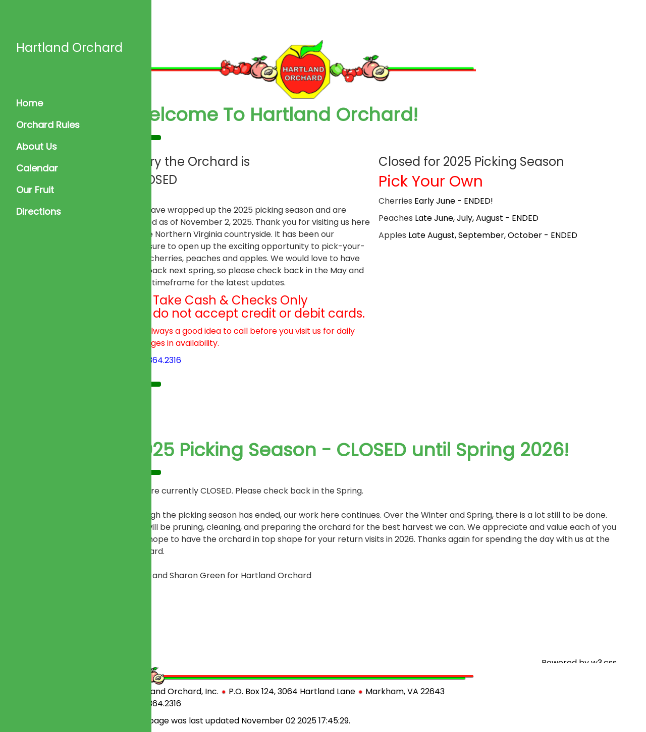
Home (29, 103)
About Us (36, 146)
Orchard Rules (48, 124)
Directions (38, 211)
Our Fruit (35, 190)
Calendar (37, 168)
